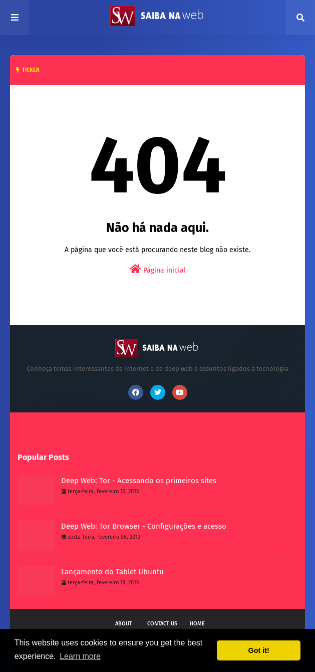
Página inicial (158, 269)
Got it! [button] (258, 650)
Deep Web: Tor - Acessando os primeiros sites (138, 480)
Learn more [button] (80, 656)
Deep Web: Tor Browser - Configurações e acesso (143, 526)
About (123, 623)
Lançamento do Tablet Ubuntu (112, 571)
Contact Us (162, 623)
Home (197, 623)
